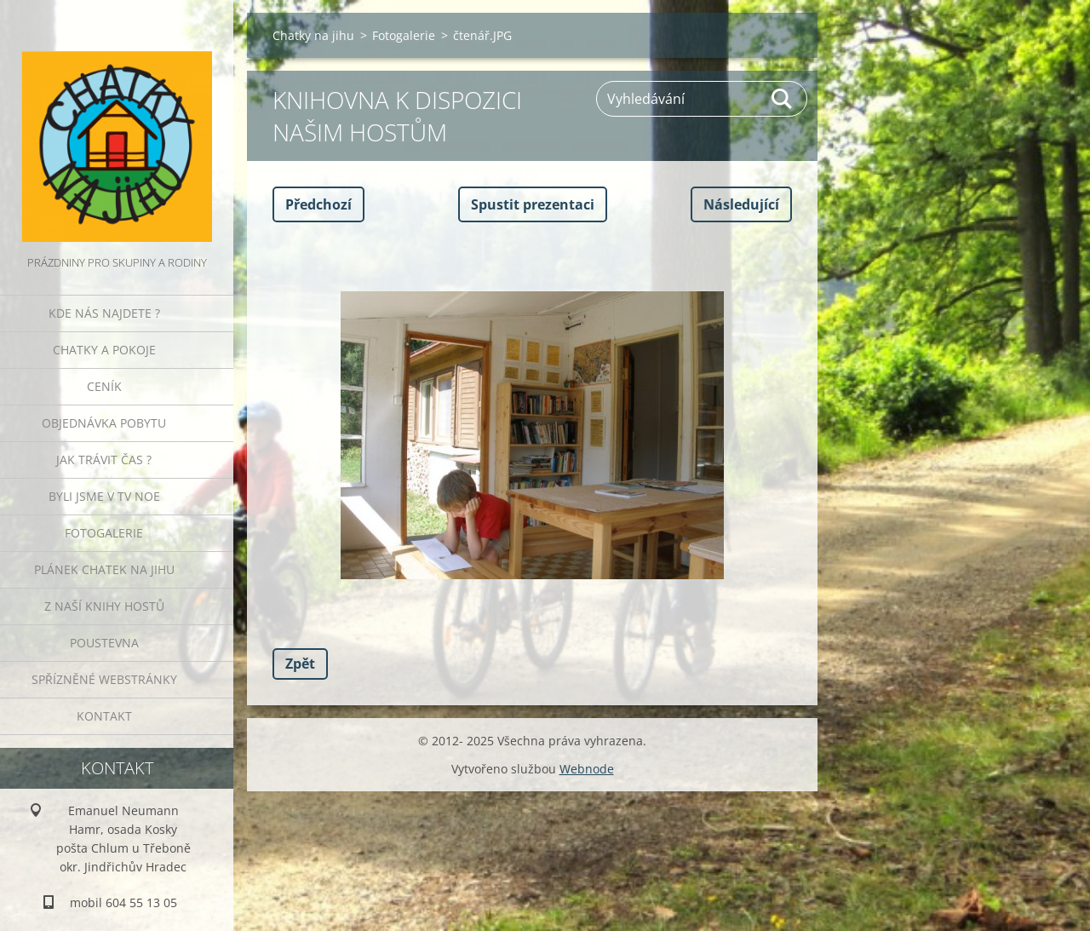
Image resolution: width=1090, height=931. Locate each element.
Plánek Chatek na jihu (104, 569)
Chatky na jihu (313, 35)
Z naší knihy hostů (104, 606)
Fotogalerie (104, 533)
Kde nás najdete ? (104, 313)
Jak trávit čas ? (104, 459)
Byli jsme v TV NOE (104, 496)
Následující (741, 204)
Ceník (104, 386)
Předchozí (318, 204)
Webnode (586, 769)
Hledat (783, 99)
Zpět (300, 663)
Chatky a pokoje (104, 350)
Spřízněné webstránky (104, 679)
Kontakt (104, 716)
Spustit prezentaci (532, 204)
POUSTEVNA (104, 643)
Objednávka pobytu (104, 423)
